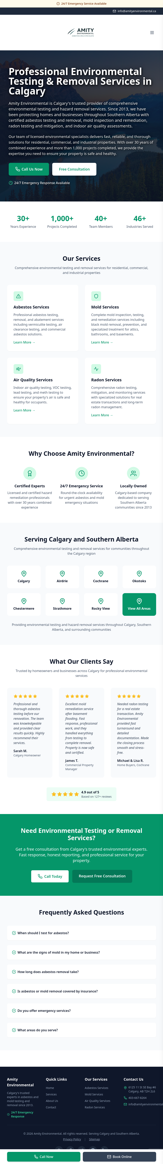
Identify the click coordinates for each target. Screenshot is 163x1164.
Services (51, 1094)
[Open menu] (152, 33)
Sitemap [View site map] (94, 1139)
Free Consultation (75, 169)
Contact (51, 1107)
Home (50, 1088)
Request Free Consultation (102, 876)
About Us (52, 1101)
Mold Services (94, 1094)
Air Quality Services (97, 1101)
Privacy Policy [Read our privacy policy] (72, 1139)
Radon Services (95, 1107)
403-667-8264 (138, 1098)
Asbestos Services (96, 1088)
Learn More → (24, 342)
